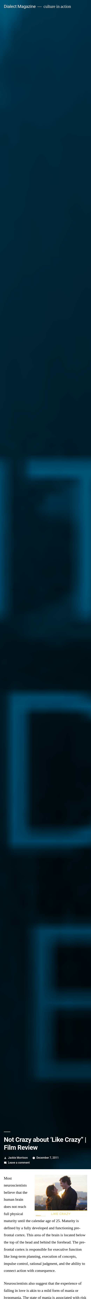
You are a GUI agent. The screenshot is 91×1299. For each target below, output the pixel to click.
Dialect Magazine (20, 6)
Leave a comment (19, 1162)
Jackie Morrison (18, 1157)
